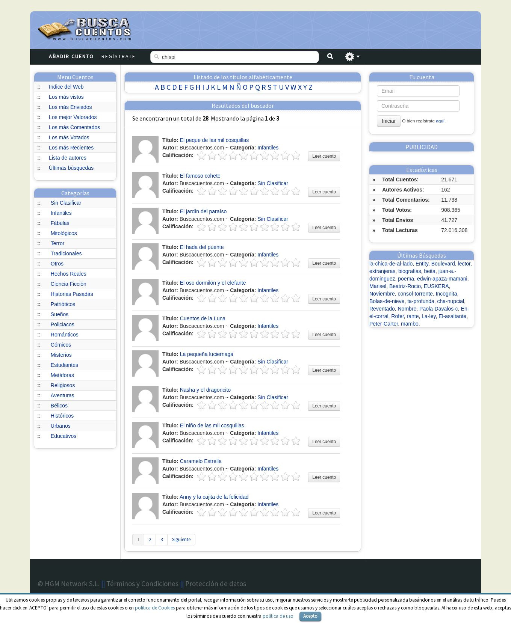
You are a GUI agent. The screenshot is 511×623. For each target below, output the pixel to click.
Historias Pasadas (72, 294)
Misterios (61, 355)
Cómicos (61, 345)
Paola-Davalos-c (438, 309)
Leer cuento (324, 156)
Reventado (382, 309)
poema (406, 279)
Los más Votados (69, 137)
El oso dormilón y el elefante (213, 283)
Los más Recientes (71, 148)
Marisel (377, 286)
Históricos (62, 416)
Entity (422, 264)
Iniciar (389, 121)
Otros (57, 264)
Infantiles (61, 213)
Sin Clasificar (66, 203)
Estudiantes (64, 365)
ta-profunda (420, 301)
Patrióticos (63, 304)
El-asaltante (452, 316)
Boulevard (443, 264)
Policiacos (62, 324)
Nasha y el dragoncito (205, 390)
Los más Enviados (70, 107)
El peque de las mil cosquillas (214, 140)
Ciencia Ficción (68, 284)
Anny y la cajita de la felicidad (214, 497)
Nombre (407, 309)
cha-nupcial (450, 301)
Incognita (446, 294)
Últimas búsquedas (71, 168)
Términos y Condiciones (142, 583)
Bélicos (59, 406)
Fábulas (60, 223)
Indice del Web (66, 87)
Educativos (63, 436)
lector (464, 264)
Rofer (397, 316)
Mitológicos (64, 233)
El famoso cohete (200, 176)
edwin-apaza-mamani (442, 279)
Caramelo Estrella (201, 461)
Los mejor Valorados (73, 117)
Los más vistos (66, 97)
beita (429, 271)
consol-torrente (415, 294)
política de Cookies (155, 608)
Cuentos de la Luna (202, 318)
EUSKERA (436, 286)
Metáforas (62, 375)
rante (413, 316)
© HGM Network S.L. (69, 583)
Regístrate (118, 56)
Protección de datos (215, 583)
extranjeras (382, 271)
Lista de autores (67, 158)
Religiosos (63, 385)
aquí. (441, 120)
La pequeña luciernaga (206, 354)
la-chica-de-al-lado (391, 264)
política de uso (278, 616)
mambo (410, 324)
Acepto (310, 616)
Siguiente (181, 539)
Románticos (65, 335)
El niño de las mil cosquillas (212, 425)
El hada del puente (202, 247)
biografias (409, 271)
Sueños (59, 314)
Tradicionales (66, 253)
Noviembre (382, 294)
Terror (58, 243)
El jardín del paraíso (203, 211)
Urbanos (61, 426)
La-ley (428, 316)
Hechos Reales (68, 274)
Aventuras (62, 395)
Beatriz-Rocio (405, 286)
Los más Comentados (74, 127)
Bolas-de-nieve (386, 301)
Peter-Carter (383, 324)
